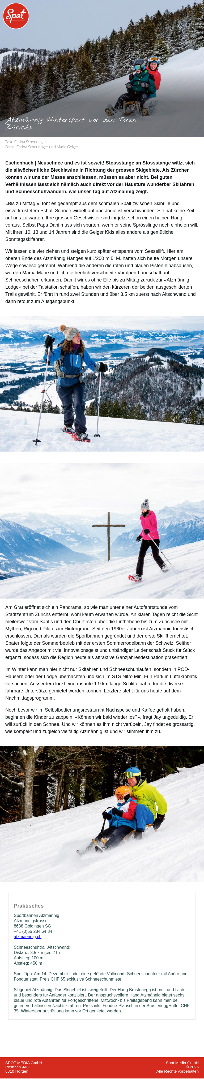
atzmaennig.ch (27, 936)
